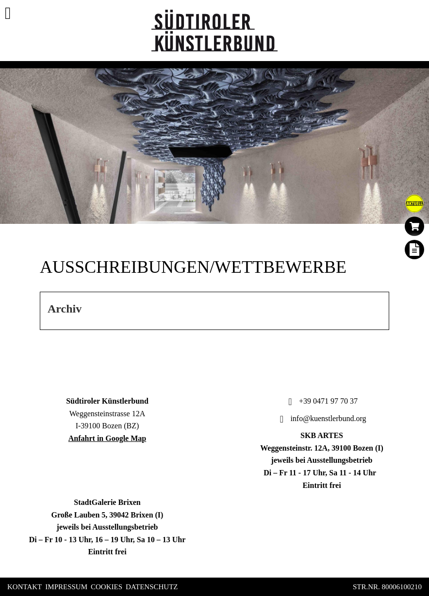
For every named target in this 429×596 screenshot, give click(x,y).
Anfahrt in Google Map (107, 438)
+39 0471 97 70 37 (322, 401)
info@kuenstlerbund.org (321, 418)
